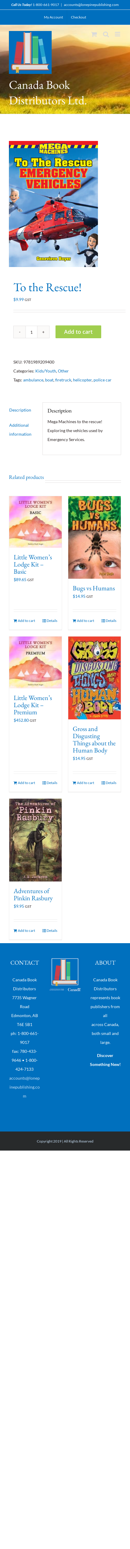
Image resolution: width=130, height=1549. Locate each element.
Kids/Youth (45, 370)
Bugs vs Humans (94, 588)
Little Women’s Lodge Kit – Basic (33, 564)
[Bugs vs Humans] (94, 537)
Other (63, 370)
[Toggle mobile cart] (94, 34)
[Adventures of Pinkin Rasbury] (35, 840)
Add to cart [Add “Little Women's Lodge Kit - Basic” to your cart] (26, 620)
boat (49, 379)
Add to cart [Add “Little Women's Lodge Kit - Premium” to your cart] (26, 782)
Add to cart (78, 331)
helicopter (82, 379)
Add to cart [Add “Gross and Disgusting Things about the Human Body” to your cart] (85, 782)
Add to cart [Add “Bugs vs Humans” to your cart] (85, 620)
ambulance (33, 379)
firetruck (63, 379)
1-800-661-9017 (46, 4)
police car (102, 379)
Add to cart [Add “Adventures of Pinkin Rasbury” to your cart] (26, 930)
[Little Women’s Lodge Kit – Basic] (35, 522)
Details (52, 620)
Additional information (20, 430)
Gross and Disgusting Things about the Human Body (94, 739)
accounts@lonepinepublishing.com (91, 4)
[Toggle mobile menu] (118, 34)
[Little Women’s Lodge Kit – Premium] (35, 662)
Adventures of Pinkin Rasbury (33, 894)
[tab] (23, 410)
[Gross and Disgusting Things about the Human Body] (94, 678)
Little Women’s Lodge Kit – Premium (33, 704)
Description (20, 409)
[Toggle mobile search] (106, 34)
